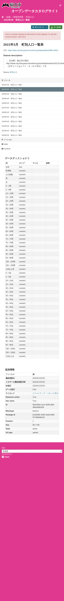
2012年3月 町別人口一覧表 (12, 131)
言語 (3, 448)
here (24, 37)
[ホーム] (3, 17)
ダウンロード (38, 27)
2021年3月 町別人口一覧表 (17, 20)
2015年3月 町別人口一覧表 (12, 117)
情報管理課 (18, 17)
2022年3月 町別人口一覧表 (12, 85)
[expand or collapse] (60, 5)
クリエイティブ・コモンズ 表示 (45, 393)
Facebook (6, 149)
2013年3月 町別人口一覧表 (12, 126)
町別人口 (30, 17)
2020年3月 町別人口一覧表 (12, 94)
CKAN (5, 457)
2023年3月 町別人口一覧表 (12, 135)
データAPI (56, 27)
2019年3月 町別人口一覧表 (12, 98)
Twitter (5, 144)
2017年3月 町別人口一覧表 (12, 108)
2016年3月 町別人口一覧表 (12, 112)
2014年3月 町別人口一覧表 (12, 121)
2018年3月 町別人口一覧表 (12, 103)
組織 (8, 17)
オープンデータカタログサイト (34, 11)
